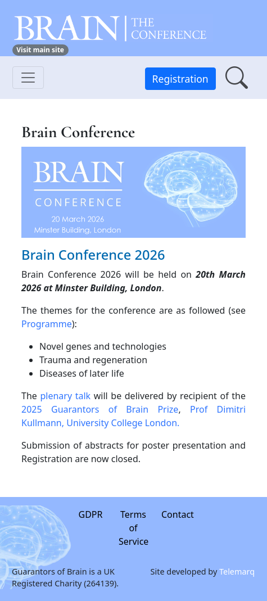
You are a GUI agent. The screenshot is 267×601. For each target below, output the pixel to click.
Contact (177, 514)
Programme (46, 324)
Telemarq (237, 571)
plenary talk (65, 396)
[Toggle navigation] (28, 77)
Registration (180, 78)
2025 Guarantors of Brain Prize (99, 409)
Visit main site (40, 50)
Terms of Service (134, 528)
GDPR (91, 514)
